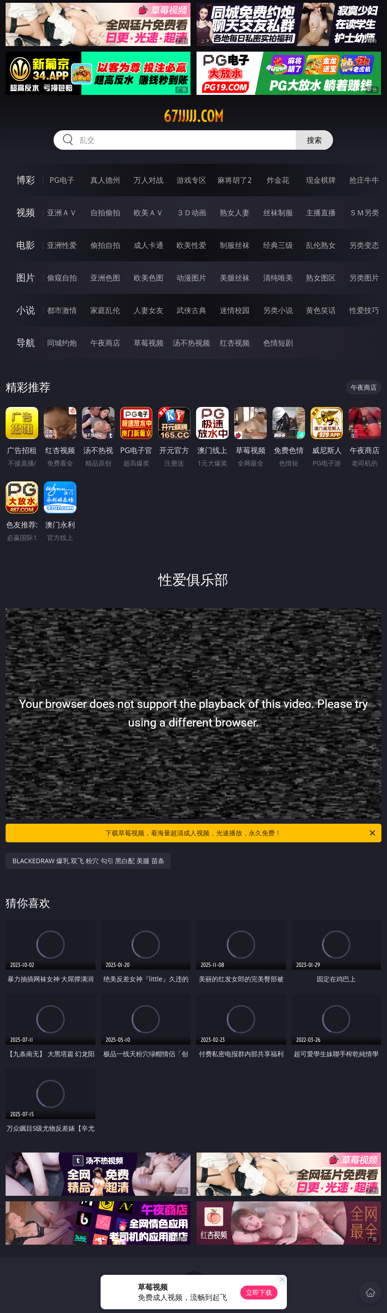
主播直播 (321, 212)
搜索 (314, 140)
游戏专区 (191, 180)
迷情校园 (235, 310)
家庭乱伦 (105, 310)
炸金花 (278, 180)
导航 (25, 342)
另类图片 (364, 278)
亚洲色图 (105, 278)
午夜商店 (105, 343)
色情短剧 (278, 343)
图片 (25, 277)
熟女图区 (321, 278)
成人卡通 (148, 245)
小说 (25, 310)
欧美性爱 (191, 245)
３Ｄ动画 (191, 212)
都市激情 (62, 310)
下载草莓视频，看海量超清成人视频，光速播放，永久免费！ (240, 833)
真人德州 (105, 180)
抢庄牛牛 (364, 180)
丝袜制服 (278, 212)
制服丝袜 (235, 245)
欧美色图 (148, 278)
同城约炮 (62, 343)
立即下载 (259, 1292)
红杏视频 (235, 343)
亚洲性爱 (62, 245)
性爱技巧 (364, 310)
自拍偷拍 (105, 212)
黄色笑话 (321, 310)
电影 (25, 245)
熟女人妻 (235, 212)
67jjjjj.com (193, 116)
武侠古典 (191, 310)
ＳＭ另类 (364, 212)
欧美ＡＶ (148, 212)
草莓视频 (148, 343)
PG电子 (62, 180)
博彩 (25, 179)
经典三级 (278, 245)
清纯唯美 (278, 278)
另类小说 (278, 310)
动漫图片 (191, 278)
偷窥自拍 (62, 278)
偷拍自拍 (105, 245)
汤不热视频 (191, 343)
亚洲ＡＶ (62, 212)
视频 (25, 212)
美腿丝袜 (235, 278)
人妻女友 (148, 310)
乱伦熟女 (321, 245)
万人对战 (148, 180)
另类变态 (364, 245)
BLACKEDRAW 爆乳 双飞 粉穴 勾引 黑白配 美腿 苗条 (88, 860)
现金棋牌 (321, 180)
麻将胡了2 (234, 180)
